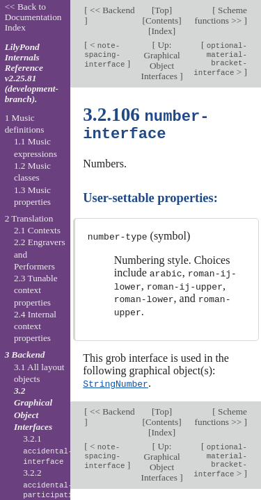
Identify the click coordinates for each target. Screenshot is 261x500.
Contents (161, 20)
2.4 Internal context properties (35, 326)
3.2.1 (47, 450)
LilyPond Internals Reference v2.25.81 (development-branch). (31, 73)
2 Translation (29, 218)
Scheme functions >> (221, 15)
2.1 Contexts (37, 230)
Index (161, 31)
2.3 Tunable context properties (36, 290)
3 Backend (25, 354)
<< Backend (111, 10)
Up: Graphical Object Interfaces (160, 60)
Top (161, 10)
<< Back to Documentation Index (33, 17)
